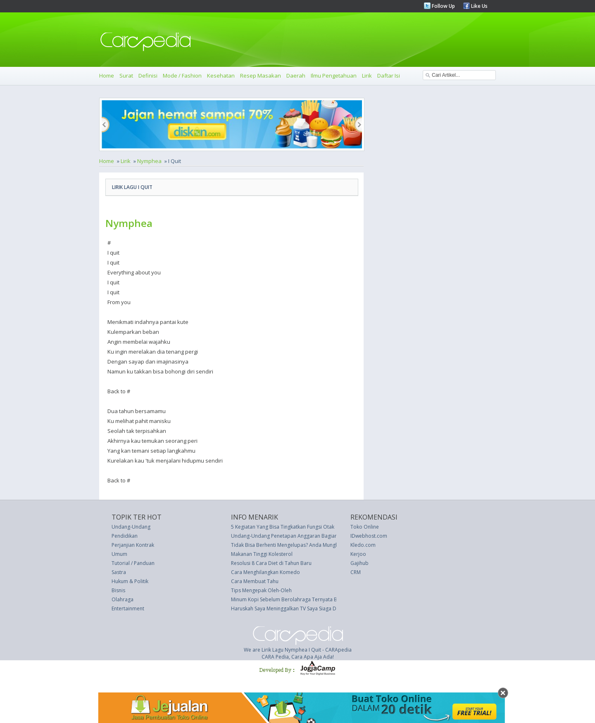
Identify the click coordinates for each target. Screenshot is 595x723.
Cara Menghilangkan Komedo (265, 572)
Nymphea (149, 161)
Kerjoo (358, 554)
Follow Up (443, 5)
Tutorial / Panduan (133, 563)
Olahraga (122, 599)
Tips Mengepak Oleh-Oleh (261, 590)
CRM (355, 572)
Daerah (295, 75)
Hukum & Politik (130, 581)
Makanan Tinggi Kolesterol (262, 554)
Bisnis (118, 590)
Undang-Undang (131, 526)
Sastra (119, 572)
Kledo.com (363, 544)
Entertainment (128, 608)
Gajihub (359, 563)
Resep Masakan (260, 75)
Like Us (479, 5)
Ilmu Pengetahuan (334, 75)
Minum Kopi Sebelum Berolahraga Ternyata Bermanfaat (296, 599)
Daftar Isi (388, 75)
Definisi (147, 75)
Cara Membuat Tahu (254, 581)
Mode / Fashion (182, 75)
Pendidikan (125, 535)
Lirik (367, 75)
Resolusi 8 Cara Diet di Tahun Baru (271, 563)
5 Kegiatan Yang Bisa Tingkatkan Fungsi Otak (282, 526)
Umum (119, 554)
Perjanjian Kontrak (133, 544)
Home (106, 75)
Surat (126, 75)
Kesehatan (221, 75)
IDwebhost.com (368, 535)
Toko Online (364, 526)
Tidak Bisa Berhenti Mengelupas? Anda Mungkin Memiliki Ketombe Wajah (316, 544)
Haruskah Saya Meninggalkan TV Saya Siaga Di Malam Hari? (299, 608)
